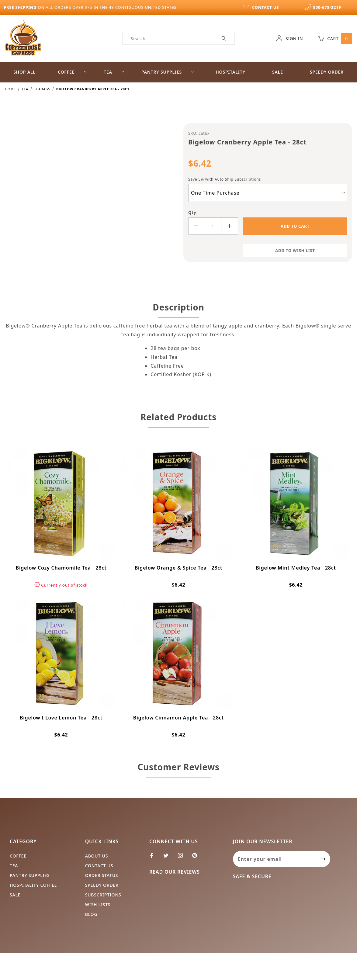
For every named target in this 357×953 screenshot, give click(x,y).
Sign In (289, 38)
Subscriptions (103, 895)
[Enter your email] (274, 859)
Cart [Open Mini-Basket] (335, 38)
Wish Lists (98, 904)
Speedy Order (102, 885)
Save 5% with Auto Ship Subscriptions (224, 179)
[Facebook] (154, 858)
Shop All (24, 72)
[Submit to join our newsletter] (323, 859)
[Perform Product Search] (223, 38)
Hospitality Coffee (33, 885)
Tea (114, 72)
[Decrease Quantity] (196, 226)
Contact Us (99, 865)
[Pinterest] (197, 858)
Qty (192, 212)
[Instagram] (183, 858)
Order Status (101, 875)
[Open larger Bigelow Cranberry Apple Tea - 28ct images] (89, 195)
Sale (277, 72)
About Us (96, 856)
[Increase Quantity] (229, 226)
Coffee (72, 72)
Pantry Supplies (167, 72)
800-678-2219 (323, 7)
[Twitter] (168, 858)
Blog (91, 914)
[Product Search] (168, 38)
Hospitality (230, 72)
